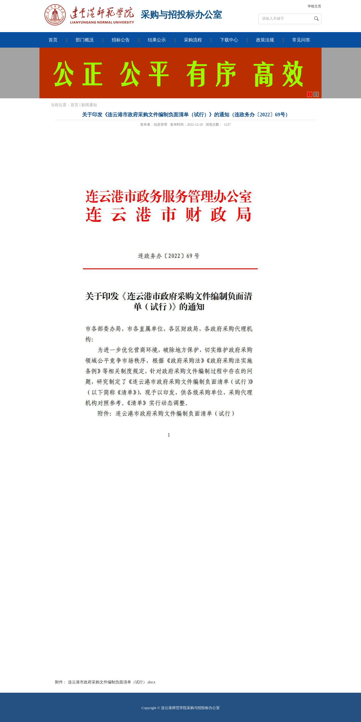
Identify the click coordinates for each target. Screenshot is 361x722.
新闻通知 (89, 105)
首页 (74, 105)
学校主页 (314, 6)
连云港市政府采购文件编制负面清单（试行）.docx (112, 682)
